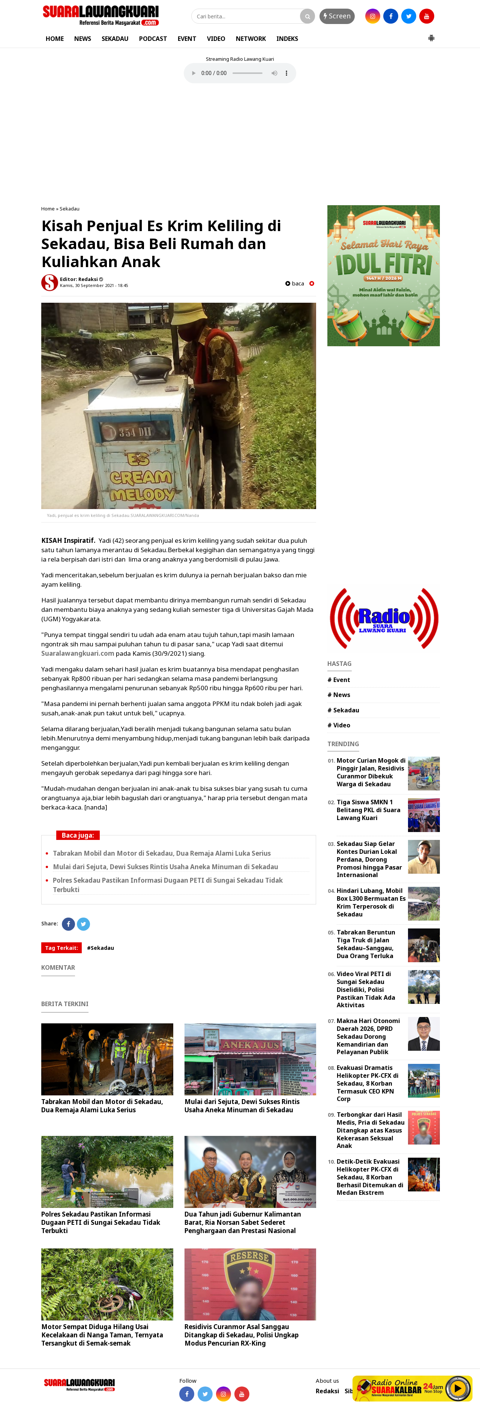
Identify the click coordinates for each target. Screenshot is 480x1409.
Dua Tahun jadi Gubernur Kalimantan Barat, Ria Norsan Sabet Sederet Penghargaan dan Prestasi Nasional (242, 1222)
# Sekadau (343, 710)
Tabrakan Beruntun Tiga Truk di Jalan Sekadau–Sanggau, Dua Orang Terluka (366, 944)
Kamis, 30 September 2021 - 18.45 (94, 285)
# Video (338, 725)
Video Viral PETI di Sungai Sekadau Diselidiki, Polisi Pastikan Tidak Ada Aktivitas (366, 989)
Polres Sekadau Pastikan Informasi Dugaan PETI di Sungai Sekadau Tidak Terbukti (100, 1222)
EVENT (187, 39)
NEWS (82, 39)
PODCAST (153, 39)
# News (338, 695)
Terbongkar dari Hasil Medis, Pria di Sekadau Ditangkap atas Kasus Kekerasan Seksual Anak (371, 1130)
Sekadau (70, 208)
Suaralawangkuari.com (77, 653)
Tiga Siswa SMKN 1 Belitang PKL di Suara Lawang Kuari (368, 810)
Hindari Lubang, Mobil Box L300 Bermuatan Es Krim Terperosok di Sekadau (371, 902)
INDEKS (287, 39)
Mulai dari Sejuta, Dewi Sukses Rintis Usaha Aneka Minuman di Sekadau (165, 866)
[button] (431, 35)
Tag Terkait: (61, 947)
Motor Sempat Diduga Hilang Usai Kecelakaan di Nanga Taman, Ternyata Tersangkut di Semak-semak (102, 1334)
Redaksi (327, 1391)
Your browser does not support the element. (240, 73)
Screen (337, 15)
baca (294, 283)
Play (458, 1388)
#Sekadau (100, 947)
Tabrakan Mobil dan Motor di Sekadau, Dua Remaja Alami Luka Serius (162, 853)
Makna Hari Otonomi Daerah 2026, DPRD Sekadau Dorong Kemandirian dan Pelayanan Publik (368, 1036)
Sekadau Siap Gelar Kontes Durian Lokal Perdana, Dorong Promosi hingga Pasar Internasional (369, 859)
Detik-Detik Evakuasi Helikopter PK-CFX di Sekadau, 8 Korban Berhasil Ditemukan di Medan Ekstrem (370, 1177)
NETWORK (251, 39)
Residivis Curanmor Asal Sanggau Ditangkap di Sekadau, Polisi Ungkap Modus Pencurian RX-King (241, 1334)
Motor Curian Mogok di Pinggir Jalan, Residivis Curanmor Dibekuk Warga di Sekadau (371, 772)
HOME (55, 39)
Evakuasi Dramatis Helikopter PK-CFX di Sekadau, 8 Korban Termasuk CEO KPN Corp (368, 1083)
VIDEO (216, 39)
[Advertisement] (240, 145)
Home (48, 208)
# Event (338, 680)
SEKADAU (115, 39)
